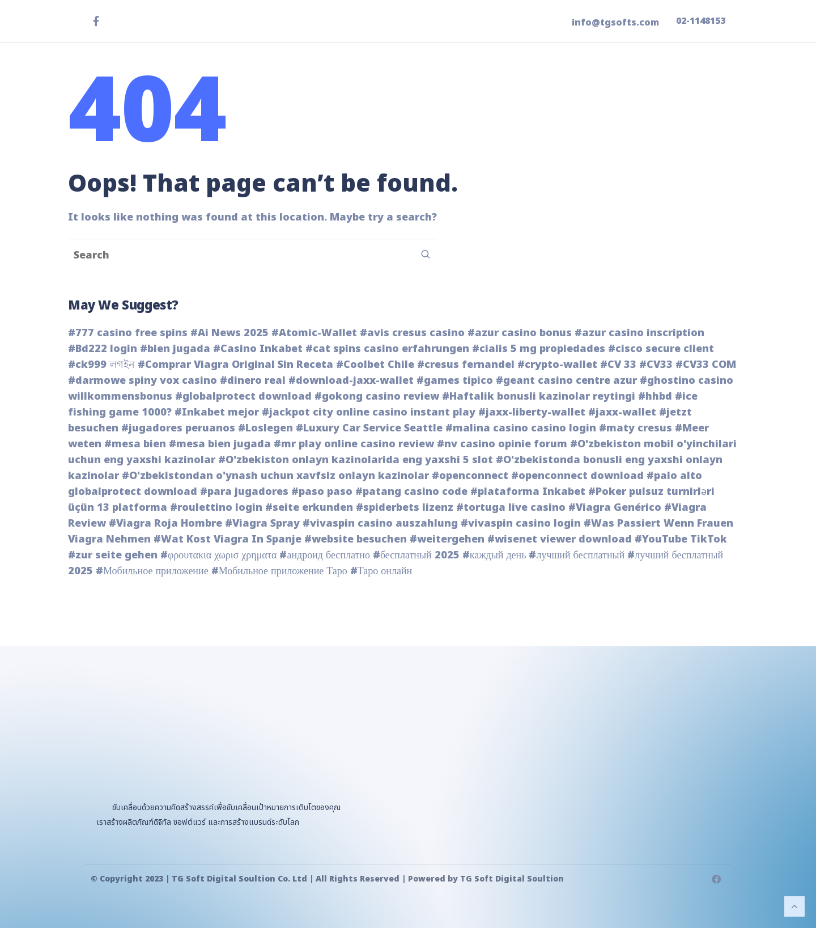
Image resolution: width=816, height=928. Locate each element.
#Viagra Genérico (614, 507)
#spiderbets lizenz (404, 507)
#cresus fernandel (466, 364)
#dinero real (253, 380)
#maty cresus (635, 428)
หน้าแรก (400, 99)
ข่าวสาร (556, 99)
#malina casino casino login (520, 428)
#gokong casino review (376, 396)
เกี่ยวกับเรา (615, 99)
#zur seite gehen (113, 555)
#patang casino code (411, 491)
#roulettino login (216, 507)
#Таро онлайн (381, 571)
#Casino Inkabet (258, 349)
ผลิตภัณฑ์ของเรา (476, 99)
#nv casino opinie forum (502, 444)
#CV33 (656, 364)
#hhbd (655, 396)
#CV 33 (618, 364)
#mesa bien (135, 444)
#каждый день (494, 555)
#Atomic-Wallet (314, 333)
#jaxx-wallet (622, 412)
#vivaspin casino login (521, 523)
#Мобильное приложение (152, 571)
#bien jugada (175, 349)
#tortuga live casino (511, 507)
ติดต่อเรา (678, 99)
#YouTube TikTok (681, 539)
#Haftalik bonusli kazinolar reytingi (538, 396)
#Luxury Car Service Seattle (369, 428)
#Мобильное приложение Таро (279, 571)
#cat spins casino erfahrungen (387, 349)
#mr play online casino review (354, 444)
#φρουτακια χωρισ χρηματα (218, 555)
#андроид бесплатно (324, 555)
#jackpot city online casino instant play (368, 412)
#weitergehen (447, 539)
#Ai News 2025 (229, 333)
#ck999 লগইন (101, 364)
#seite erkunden (309, 507)
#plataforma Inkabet (527, 491)
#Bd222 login (102, 349)
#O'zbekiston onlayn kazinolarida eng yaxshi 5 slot (355, 460)
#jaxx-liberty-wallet (531, 412)
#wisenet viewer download (559, 539)
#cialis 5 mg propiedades (538, 349)
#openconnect (470, 476)
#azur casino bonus (520, 333)
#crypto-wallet (557, 364)
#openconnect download (577, 476)
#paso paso (321, 491)
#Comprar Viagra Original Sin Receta (235, 364)
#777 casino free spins (128, 333)
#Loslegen (265, 428)
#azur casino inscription (639, 333)
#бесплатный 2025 (416, 555)
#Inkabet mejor (217, 412)
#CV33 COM (705, 364)
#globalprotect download (243, 396)
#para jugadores (244, 491)
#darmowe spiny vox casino (142, 380)
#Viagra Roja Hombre (165, 523)
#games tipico (454, 380)
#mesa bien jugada (220, 444)
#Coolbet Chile (375, 364)
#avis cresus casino (412, 333)
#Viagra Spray (262, 523)
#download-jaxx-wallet (351, 380)
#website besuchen (355, 539)
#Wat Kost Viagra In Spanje (227, 539)
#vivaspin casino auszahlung (380, 523)
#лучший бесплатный (576, 555)
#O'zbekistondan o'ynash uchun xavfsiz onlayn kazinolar (275, 476)
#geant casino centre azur (566, 380)
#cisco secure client (661, 349)
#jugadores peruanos (178, 428)
